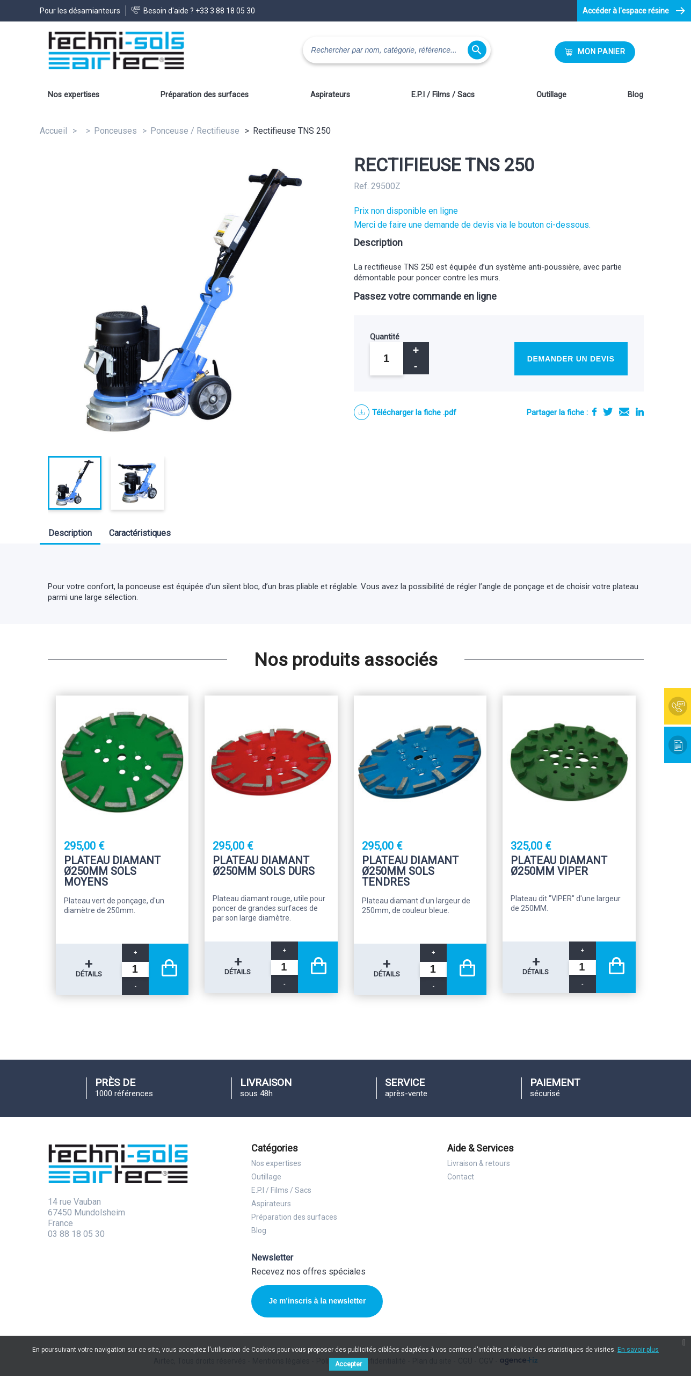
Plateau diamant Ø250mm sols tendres (410, 871)
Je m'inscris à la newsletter (317, 1301)
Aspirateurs (330, 94)
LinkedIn (640, 412)
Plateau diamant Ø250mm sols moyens (112, 871)
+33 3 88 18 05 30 (225, 10)
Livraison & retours (478, 1163)
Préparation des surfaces (205, 94)
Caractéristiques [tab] (140, 533)
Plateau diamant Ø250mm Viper (559, 866)
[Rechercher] (397, 50)
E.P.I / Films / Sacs (443, 94)
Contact (460, 1176)
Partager (594, 412)
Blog (635, 94)
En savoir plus (638, 1349)
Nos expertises (73, 94)
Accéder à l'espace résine (626, 10)
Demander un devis (571, 358)
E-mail (624, 412)
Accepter (348, 1364)
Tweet (608, 412)
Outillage (551, 94)
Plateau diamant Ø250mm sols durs (264, 866)
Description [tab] (70, 533)
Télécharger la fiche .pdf (414, 412)
